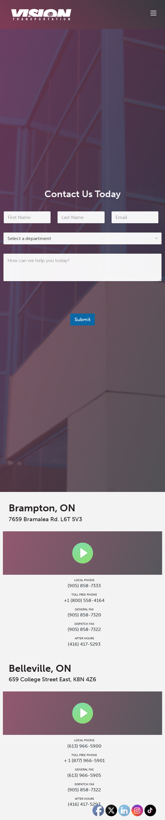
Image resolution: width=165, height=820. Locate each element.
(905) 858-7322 (84, 629)
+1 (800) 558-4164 (84, 600)
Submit (82, 319)
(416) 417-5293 (84, 644)
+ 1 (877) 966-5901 (84, 760)
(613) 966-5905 (84, 775)
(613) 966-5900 (84, 746)
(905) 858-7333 (84, 585)
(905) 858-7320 (84, 615)
